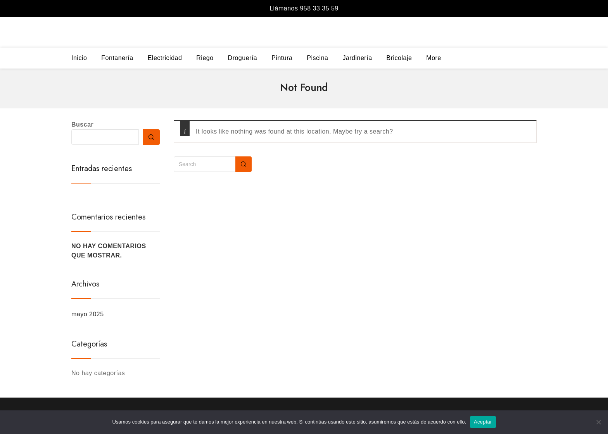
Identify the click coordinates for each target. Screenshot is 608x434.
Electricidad (165, 58)
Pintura (281, 58)
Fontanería (117, 58)
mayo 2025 (87, 314)
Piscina (317, 58)
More (433, 58)
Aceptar (483, 422)
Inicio (79, 58)
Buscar (82, 124)
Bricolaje (399, 58)
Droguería (242, 58)
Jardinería (357, 58)
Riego (204, 58)
